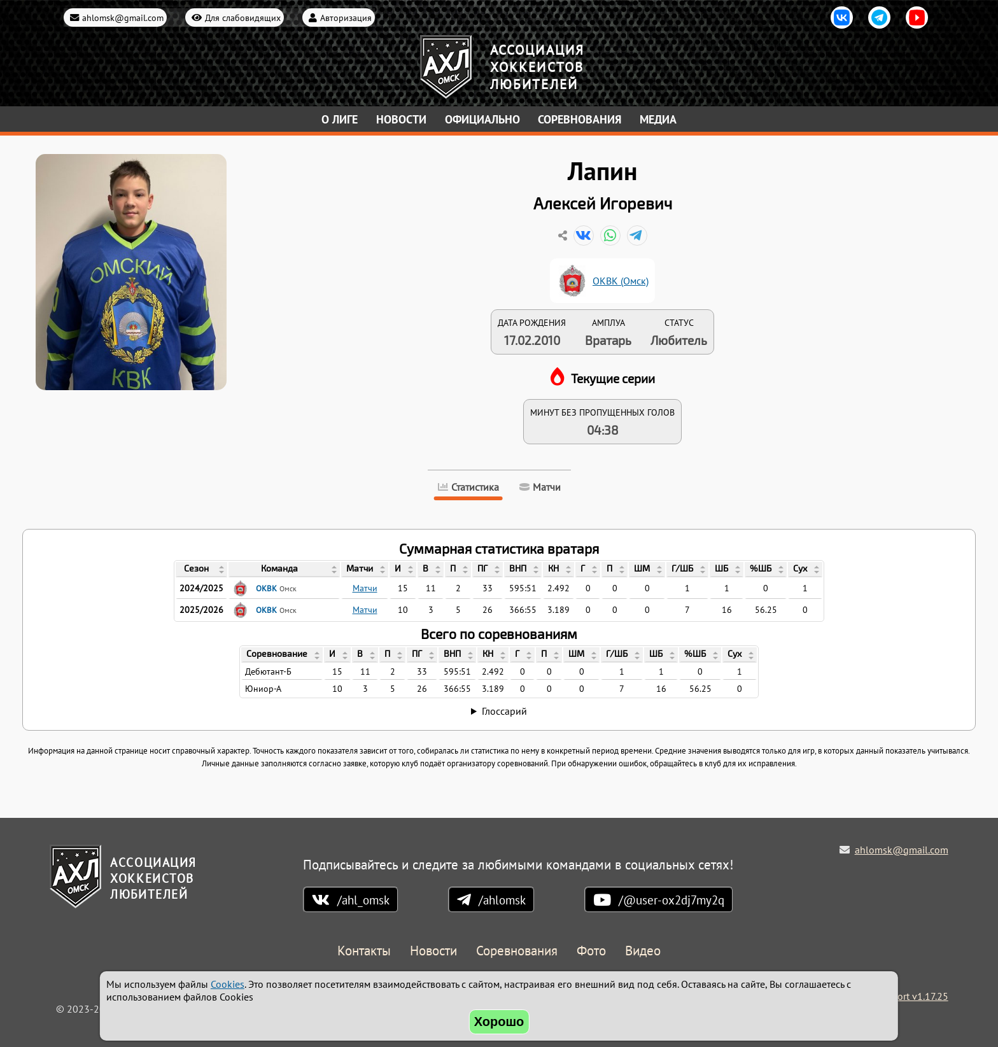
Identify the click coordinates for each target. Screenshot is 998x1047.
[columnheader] (201, 569)
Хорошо (499, 1022)
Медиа (658, 119)
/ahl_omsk (363, 900)
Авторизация (346, 17)
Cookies (227, 984)
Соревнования (579, 119)
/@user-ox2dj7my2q (671, 900)
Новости (401, 119)
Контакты (364, 951)
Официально (482, 119)
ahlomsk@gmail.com (123, 17)
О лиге (339, 119)
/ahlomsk (502, 900)
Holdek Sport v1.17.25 (900, 996)
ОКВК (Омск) (621, 280)
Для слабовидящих (243, 17)
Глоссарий (504, 711)
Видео (643, 951)
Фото (591, 951)
